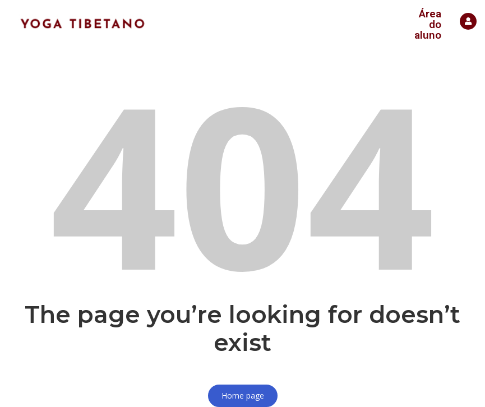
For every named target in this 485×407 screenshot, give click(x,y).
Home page (242, 395)
